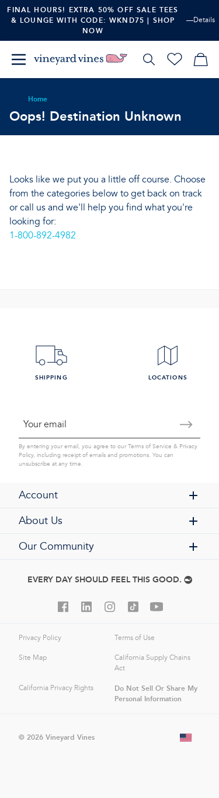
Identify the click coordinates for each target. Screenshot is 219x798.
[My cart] (200, 59)
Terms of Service (150, 446)
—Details (200, 20)
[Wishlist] (174, 59)
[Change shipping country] (186, 737)
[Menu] (18, 59)
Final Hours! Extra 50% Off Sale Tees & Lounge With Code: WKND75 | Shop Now (92, 20)
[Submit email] (186, 424)
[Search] (149, 59)
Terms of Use (134, 638)
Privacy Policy (40, 638)
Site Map (33, 657)
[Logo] (80, 59)
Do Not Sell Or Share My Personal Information (155, 693)
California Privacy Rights (56, 688)
